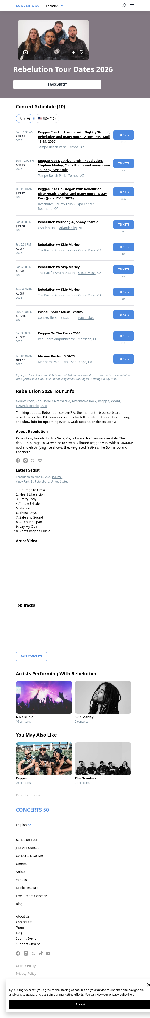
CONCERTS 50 (27, 5)
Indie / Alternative (56, 401)
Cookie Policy (26, 965)
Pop (39, 401)
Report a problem (29, 795)
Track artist (57, 84)
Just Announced (27, 847)
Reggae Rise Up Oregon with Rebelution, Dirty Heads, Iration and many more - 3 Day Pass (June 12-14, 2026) (72, 193)
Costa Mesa (87, 250)
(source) (57, 477)
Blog (19, 904)
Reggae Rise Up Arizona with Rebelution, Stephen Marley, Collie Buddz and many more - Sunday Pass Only (74, 165)
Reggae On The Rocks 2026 (59, 333)
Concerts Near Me (29, 855)
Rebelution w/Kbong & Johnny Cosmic (68, 222)
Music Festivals (27, 888)
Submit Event (26, 938)
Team (20, 927)
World (115, 401)
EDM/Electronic (27, 405)
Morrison (84, 339)
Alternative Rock (84, 401)
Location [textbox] (52, 6)
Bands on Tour (27, 839)
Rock (30, 401)
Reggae (103, 401)
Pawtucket (86, 317)
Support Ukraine (28, 944)
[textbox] (24, 824)
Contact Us (24, 922)
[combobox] (54, 6)
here (131, 994)
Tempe (73, 147)
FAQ (19, 933)
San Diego (78, 362)
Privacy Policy (26, 973)
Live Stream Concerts (31, 896)
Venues (21, 879)
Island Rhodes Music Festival (61, 312)
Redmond (45, 208)
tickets (123, 135)
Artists (20, 871)
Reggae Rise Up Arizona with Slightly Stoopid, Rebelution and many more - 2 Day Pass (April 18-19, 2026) (74, 136)
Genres (21, 863)
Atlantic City (68, 228)
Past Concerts (31, 656)
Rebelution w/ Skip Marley (59, 244)
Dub (43, 405)
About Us (23, 916)
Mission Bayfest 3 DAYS (56, 356)
